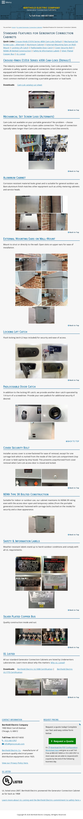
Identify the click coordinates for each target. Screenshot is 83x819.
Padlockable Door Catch (42, 47)
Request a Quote (63, 741)
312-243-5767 (10, 740)
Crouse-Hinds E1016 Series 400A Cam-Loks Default (38, 41)
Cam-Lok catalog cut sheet (29, 85)
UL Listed (20, 54)
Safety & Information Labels (46, 51)
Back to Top (73, 110)
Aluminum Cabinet (35, 44)
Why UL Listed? (58, 662)
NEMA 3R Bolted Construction (17, 51)
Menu (9, 2)
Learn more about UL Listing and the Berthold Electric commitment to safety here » (41, 800)
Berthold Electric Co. (11, 750)
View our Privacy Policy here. (15, 763)
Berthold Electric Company (41, 7)
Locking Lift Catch (20, 47)
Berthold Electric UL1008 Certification (35, 669)
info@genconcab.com (14, 744)
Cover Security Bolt (64, 47)
